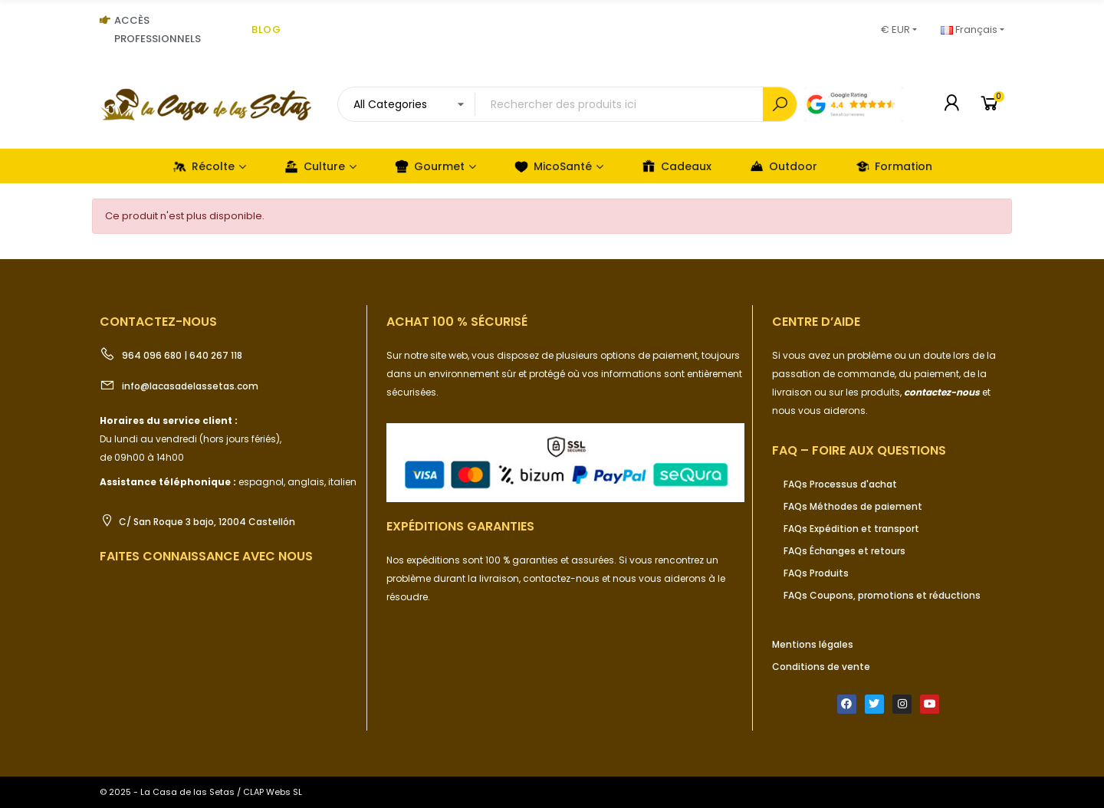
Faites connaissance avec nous (206, 556)
